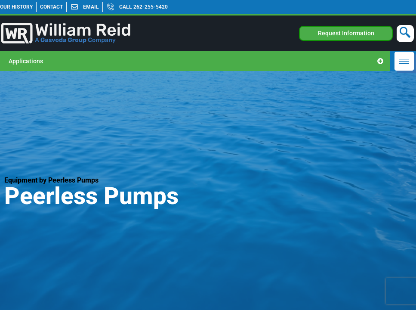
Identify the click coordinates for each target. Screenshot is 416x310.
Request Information (346, 33)
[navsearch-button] (405, 33)
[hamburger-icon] (404, 61)
